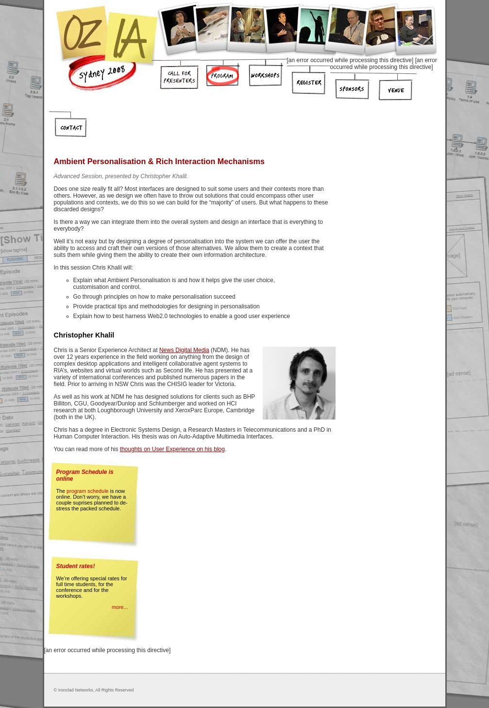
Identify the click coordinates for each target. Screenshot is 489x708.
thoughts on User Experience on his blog (172, 449)
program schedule (87, 491)
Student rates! (75, 566)
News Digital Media (184, 350)
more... (120, 607)
